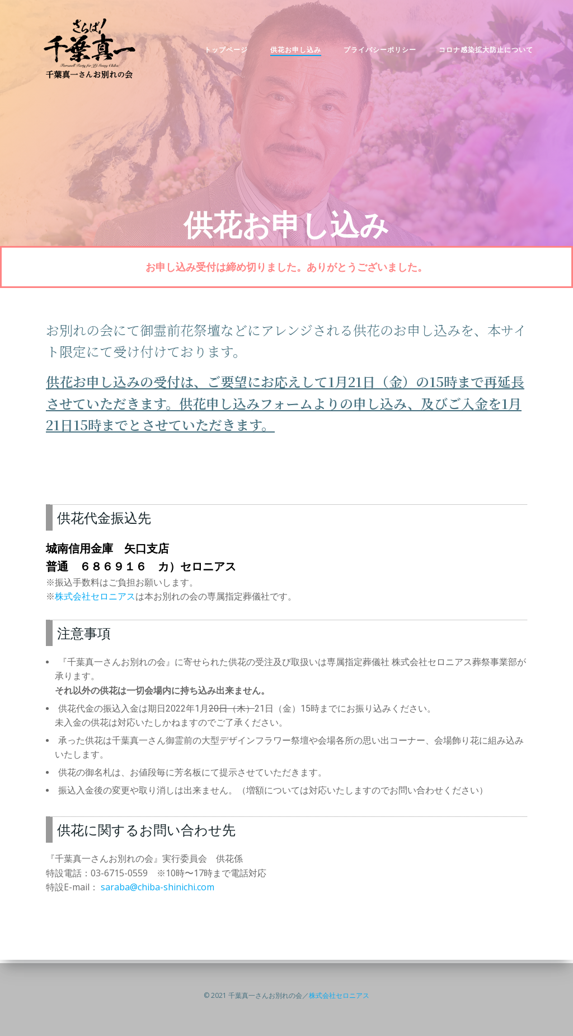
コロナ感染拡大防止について (480, 53)
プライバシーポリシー (374, 53)
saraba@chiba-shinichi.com (157, 892)
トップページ (220, 53)
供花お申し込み (290, 53)
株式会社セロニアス (95, 601)
